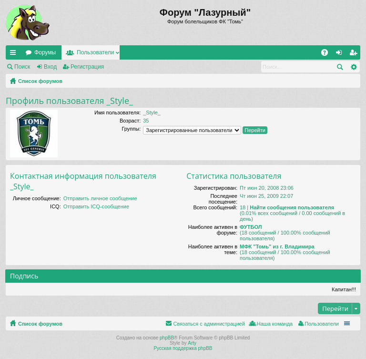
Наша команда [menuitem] (275, 324)
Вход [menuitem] (341, 54)
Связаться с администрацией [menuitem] (208, 324)
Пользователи (95, 52)
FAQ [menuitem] (328, 54)
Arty (192, 343)
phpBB (167, 337)
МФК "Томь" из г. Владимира (277, 246)
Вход (50, 66)
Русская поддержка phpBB (182, 348)
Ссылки (15, 54)
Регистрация (87, 66)
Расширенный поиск (353, 66)
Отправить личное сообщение (100, 198)
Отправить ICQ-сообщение (96, 206)
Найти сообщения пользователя (292, 207)
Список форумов (40, 81)
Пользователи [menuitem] (322, 324)
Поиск (22, 66)
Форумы (45, 52)
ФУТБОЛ (251, 227)
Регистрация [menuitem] (355, 54)
